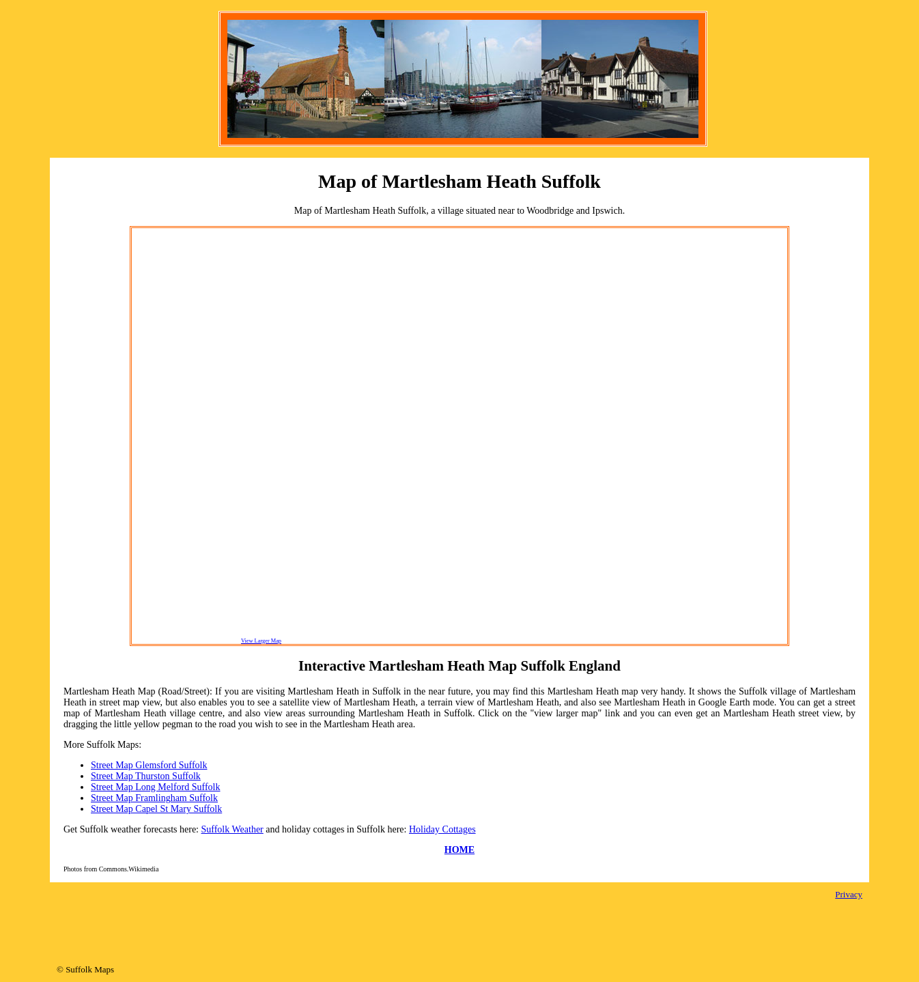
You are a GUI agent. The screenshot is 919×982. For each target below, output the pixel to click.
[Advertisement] (186, 436)
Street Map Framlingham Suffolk (154, 798)
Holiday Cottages (442, 829)
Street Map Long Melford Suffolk (156, 787)
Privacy (848, 894)
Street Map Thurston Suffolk (146, 776)
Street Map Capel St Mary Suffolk (156, 809)
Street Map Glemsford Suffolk (149, 765)
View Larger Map (261, 641)
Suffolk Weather (232, 829)
